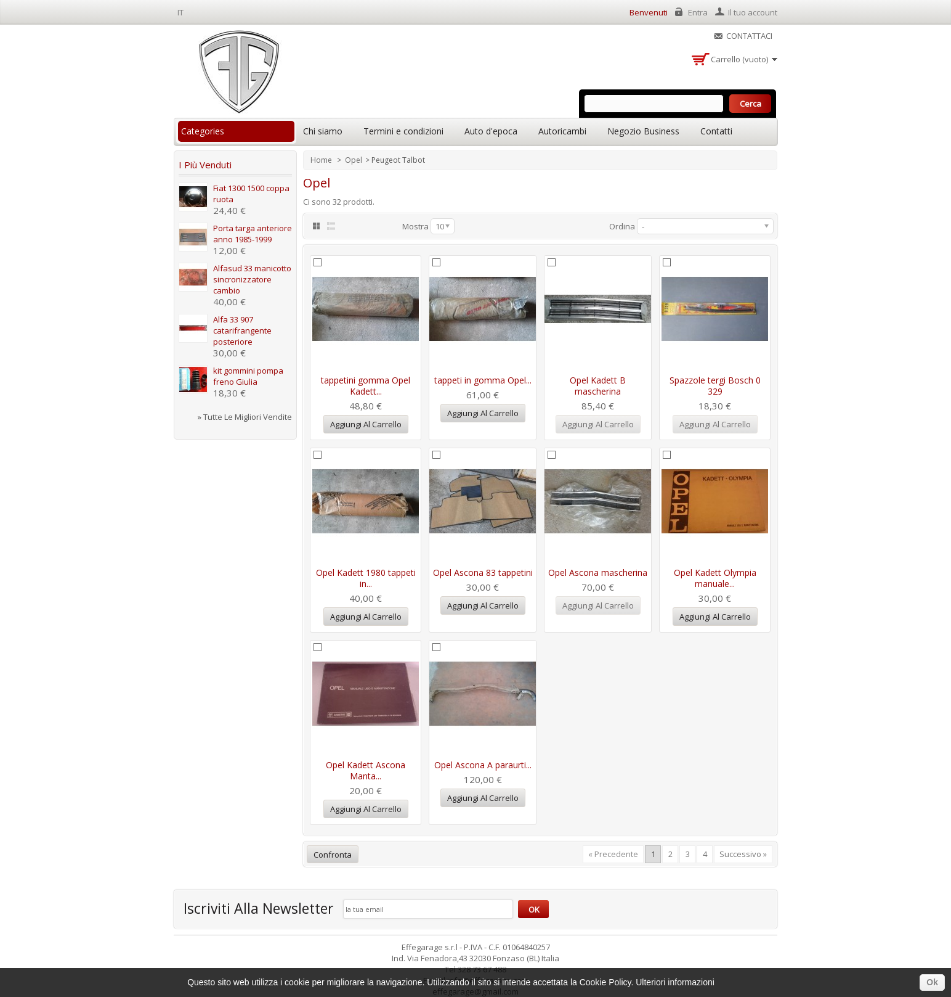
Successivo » (743, 854)
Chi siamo (322, 131)
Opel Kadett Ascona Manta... (365, 770)
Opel (353, 160)
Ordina (622, 226)
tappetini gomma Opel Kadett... (365, 385)
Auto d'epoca (490, 131)
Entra (698, 12)
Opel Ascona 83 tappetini (483, 572)
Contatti (716, 131)
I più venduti (205, 164)
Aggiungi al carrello (366, 424)
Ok (932, 982)
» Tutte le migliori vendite (245, 416)
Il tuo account (752, 12)
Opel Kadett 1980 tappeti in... (366, 578)
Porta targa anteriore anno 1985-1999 (252, 234)
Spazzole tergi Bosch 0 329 (715, 385)
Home (322, 160)
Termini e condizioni (403, 131)
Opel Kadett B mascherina (598, 385)
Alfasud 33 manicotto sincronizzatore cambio (252, 279)
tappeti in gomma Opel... (483, 380)
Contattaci (749, 35)
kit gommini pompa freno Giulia (248, 376)
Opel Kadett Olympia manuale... (715, 578)
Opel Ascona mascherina (597, 572)
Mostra (415, 226)
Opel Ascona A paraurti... (483, 765)
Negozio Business (643, 131)
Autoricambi (562, 131)
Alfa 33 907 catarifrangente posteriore (242, 330)
